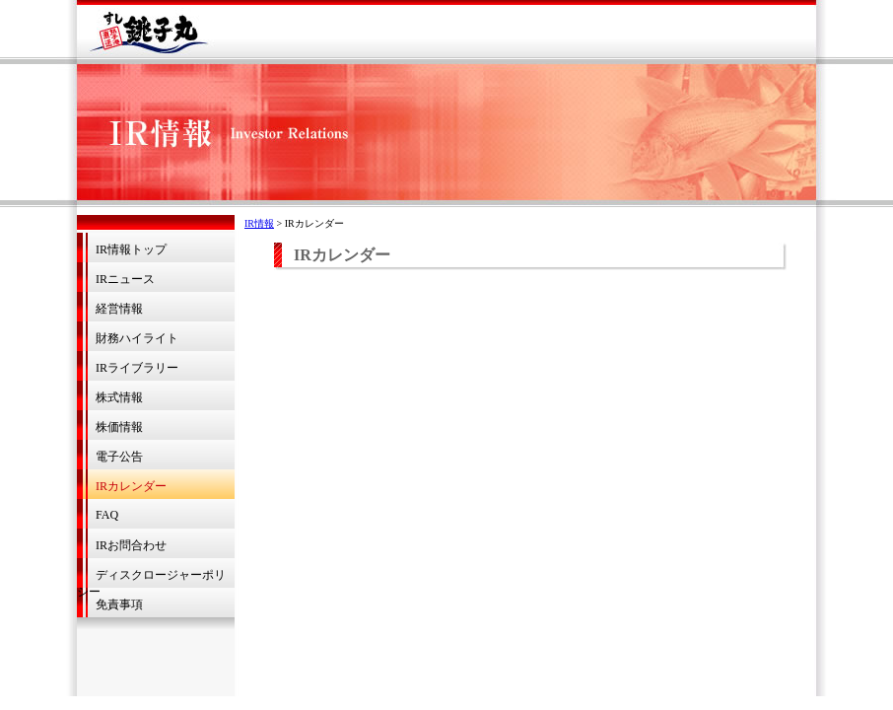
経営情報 (119, 309)
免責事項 (119, 604)
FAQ (107, 515)
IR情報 (259, 223)
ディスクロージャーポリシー (151, 578)
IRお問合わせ (131, 545)
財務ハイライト (137, 338)
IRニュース (125, 279)
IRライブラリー (137, 368)
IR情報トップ (131, 249)
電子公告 (119, 456)
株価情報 (119, 427)
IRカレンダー (131, 486)
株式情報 (119, 397)
